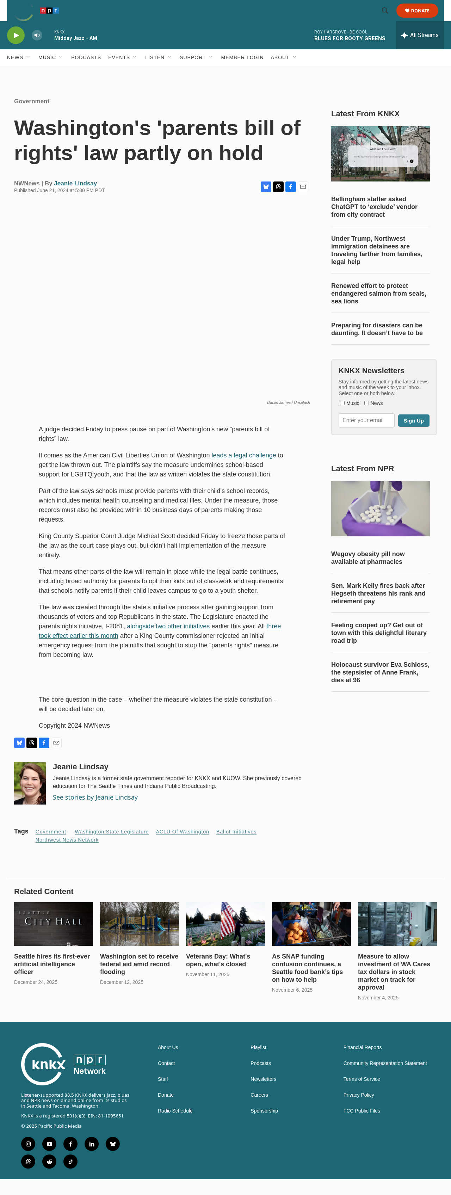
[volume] (37, 51)
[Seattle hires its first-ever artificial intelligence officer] (53, 940)
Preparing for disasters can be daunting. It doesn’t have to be (377, 345)
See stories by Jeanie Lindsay (95, 813)
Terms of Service (362, 1095)
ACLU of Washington (182, 847)
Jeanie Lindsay (75, 199)
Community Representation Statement (385, 1079)
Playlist (258, 1063)
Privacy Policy (359, 1111)
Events (119, 73)
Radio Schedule (175, 1126)
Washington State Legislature (112, 847)
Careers (259, 1111)
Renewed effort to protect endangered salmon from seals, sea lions (378, 309)
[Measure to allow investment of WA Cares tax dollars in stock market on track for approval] (397, 940)
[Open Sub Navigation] (28, 73)
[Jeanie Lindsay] (30, 799)
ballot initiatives (236, 847)
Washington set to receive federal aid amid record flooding (139, 980)
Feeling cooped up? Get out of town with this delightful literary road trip (379, 648)
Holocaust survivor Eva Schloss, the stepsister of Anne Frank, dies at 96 (380, 688)
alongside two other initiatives (168, 642)
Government (31, 117)
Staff (163, 1095)
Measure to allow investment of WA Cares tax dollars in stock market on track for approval (394, 988)
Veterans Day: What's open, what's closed (218, 976)
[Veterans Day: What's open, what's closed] (225, 940)
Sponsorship (264, 1126)
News (15, 73)
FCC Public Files (362, 1126)
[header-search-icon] (388, 19)
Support (193, 73)
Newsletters (263, 1095)
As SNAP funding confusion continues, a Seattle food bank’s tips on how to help (307, 984)
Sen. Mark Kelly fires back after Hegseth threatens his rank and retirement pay (378, 609)
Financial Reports (363, 1063)
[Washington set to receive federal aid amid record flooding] (139, 940)
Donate (424, 18)
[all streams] (420, 51)
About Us (168, 1063)
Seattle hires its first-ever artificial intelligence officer (52, 980)
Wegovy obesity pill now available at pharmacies (368, 573)
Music (47, 73)
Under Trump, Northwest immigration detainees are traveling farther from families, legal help (376, 266)
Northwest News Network (67, 855)
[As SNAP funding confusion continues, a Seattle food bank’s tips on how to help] (311, 940)
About (280, 73)
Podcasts (86, 73)
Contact (166, 1079)
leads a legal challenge (244, 471)
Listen (155, 73)
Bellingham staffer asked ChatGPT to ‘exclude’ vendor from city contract (374, 222)
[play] (15, 51)
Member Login (242, 73)
